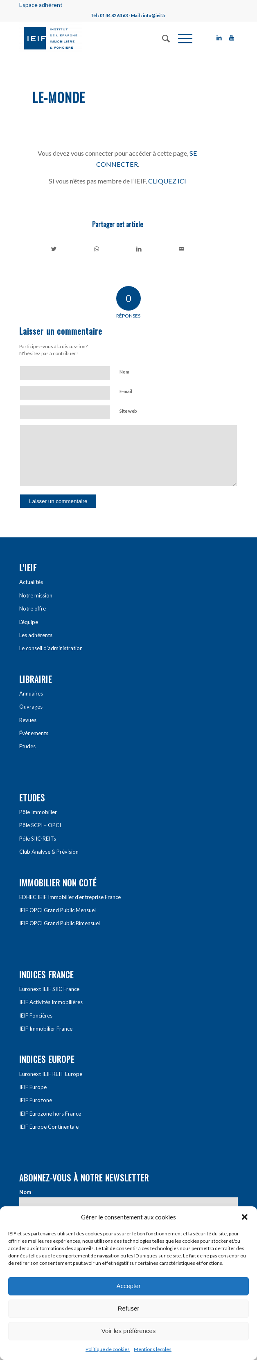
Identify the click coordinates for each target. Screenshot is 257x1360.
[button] (245, 1217)
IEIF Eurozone (35, 1100)
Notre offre (32, 608)
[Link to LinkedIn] (219, 37)
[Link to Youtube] (231, 37)
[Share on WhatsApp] (97, 249)
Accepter (128, 1285)
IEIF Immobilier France (45, 1028)
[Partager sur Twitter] (54, 249)
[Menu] (181, 37)
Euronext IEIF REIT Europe (50, 1074)
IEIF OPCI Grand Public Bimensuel (59, 923)
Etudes (27, 746)
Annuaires (31, 693)
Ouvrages (31, 706)
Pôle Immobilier (38, 812)
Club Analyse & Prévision (49, 851)
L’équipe (28, 622)
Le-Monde (58, 97)
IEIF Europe (33, 1087)
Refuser (129, 1308)
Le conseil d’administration (51, 648)
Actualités (31, 582)
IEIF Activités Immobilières (51, 1002)
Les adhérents (35, 635)
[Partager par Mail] (181, 249)
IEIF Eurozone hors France (50, 1113)
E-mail (125, 391)
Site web (128, 411)
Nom (124, 371)
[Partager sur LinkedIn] (139, 249)
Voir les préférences (128, 1330)
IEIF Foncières (35, 1015)
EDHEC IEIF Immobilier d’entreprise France (70, 897)
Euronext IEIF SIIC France (49, 989)
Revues (27, 720)
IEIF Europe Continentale (49, 1126)
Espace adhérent (41, 4)
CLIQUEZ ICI (167, 181)
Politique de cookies (108, 1349)
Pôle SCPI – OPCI (40, 825)
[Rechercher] (162, 37)
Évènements (33, 733)
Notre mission (35, 595)
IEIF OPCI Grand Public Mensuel (57, 910)
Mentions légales (152, 1349)
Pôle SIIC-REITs (37, 838)
